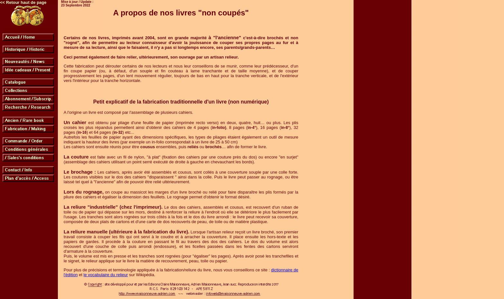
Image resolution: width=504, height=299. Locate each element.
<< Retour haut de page (23, 2)
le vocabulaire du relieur (106, 274)
